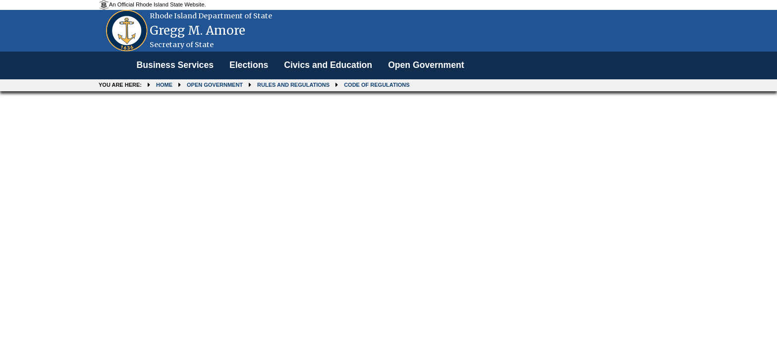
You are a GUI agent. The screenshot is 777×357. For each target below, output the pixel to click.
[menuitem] (175, 65)
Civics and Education (328, 65)
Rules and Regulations (293, 85)
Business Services (175, 65)
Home (164, 85)
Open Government (426, 65)
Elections (248, 65)
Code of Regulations (376, 85)
